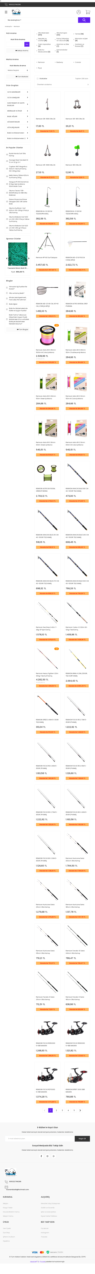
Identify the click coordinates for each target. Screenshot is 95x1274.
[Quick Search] (14, 44)
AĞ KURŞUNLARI (13, 127)
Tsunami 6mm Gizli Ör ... (18, 268)
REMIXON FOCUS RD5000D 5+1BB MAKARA (45, 1054)
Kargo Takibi (7, 1218)
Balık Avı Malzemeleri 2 (16, 138)
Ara (27, 44)
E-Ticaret (41, 1272)
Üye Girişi (6, 1243)
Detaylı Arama (22, 50)
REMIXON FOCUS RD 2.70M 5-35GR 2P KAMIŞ (76, 727)
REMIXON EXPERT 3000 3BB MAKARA (75, 1100)
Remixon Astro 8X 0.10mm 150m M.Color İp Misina (75, 401)
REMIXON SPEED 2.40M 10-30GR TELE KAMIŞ (47, 727)
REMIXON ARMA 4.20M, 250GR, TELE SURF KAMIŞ (76, 680)
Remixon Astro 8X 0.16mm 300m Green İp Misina (45, 447)
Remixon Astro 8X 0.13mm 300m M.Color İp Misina (75, 447)
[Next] (28, 258)
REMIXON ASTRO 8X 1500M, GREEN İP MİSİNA (45, 494)
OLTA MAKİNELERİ (13, 92)
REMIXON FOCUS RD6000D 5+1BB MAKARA (75, 1054)
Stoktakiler (43, 79)
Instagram (45, 1243)
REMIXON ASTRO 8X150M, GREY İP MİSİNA (77, 307)
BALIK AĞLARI (12, 116)
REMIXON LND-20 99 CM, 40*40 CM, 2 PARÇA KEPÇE (47, 307)
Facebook (44, 1239)
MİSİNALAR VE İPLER (14, 111)
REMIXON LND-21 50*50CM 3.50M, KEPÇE (75, 261)
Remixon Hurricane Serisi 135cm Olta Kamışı (45, 960)
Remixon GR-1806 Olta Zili (45, 120)
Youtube (44, 1247)
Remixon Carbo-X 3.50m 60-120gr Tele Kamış (77, 634)
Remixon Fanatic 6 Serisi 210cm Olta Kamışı (45, 1007)
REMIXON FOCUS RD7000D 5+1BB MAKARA (45, 1100)
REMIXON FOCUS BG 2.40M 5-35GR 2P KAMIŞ (76, 820)
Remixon (17, 26)
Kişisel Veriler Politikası (49, 1226)
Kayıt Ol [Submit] (81, 1149)
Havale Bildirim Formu (11, 1222)
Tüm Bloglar (22, 329)
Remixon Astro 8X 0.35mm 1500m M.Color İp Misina (46, 354)
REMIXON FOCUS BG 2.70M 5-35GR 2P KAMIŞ (46, 820)
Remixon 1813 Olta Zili (73, 166)
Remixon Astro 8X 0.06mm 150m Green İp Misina (46, 401)
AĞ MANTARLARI (13, 122)
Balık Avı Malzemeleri (15, 133)
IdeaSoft (33, 1272)
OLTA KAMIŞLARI (13, 97)
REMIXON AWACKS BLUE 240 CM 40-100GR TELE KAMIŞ (77, 540)
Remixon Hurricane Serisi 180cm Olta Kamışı (75, 914)
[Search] (47, 20)
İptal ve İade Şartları (48, 1222)
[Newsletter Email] (47, 1149)
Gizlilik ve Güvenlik (47, 1218)
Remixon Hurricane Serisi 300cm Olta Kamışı (75, 867)
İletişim (5, 1214)
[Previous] (6, 258)
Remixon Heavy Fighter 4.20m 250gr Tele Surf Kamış (47, 680)
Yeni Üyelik (7, 1239)
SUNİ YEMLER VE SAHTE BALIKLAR (15, 104)
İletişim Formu (8, 1226)
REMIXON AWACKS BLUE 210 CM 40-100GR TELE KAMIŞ (47, 540)
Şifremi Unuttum (9, 1247)
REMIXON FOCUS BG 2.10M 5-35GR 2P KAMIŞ (46, 867)
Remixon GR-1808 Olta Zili (45, 166)
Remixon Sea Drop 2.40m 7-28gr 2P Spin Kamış (46, 634)
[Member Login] (78, 12)
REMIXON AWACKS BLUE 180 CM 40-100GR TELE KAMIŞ (77, 494)
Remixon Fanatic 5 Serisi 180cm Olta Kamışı (75, 1007)
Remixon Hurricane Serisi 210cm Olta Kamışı (45, 914)
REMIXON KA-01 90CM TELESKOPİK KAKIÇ (73, 214)
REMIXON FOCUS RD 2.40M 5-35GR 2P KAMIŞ (46, 774)
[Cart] (87, 12)
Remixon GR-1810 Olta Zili (75, 120)
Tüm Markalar (22, 77)
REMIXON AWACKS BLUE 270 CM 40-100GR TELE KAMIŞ (47, 587)
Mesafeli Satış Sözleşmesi (50, 1214)
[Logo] (16, 12)
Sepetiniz (6, 1252)
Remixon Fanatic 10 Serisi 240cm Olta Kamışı (75, 960)
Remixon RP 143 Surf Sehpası (46, 260)
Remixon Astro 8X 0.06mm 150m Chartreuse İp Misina (76, 354)
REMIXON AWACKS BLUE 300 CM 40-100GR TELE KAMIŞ (77, 587)
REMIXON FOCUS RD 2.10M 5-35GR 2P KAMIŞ (76, 774)
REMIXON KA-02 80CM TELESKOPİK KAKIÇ (44, 214)
